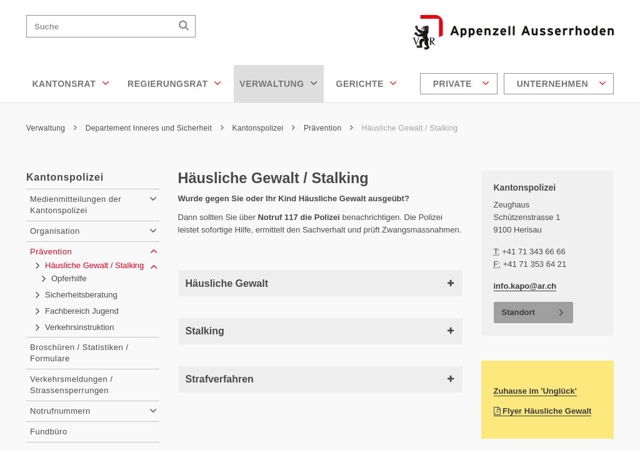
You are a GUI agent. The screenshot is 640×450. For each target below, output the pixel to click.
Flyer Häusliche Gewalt (543, 411)
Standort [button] (518, 312)
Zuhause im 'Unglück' (535, 391)
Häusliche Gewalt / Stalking (410, 128)
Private (461, 83)
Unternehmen (561, 83)
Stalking (320, 331)
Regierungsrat (174, 83)
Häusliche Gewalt (320, 283)
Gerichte (367, 83)
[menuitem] (460, 83)
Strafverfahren (320, 379)
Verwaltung (278, 83)
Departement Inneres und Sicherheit (155, 128)
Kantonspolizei (264, 128)
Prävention (328, 128)
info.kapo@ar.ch (525, 286)
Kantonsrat (71, 83)
